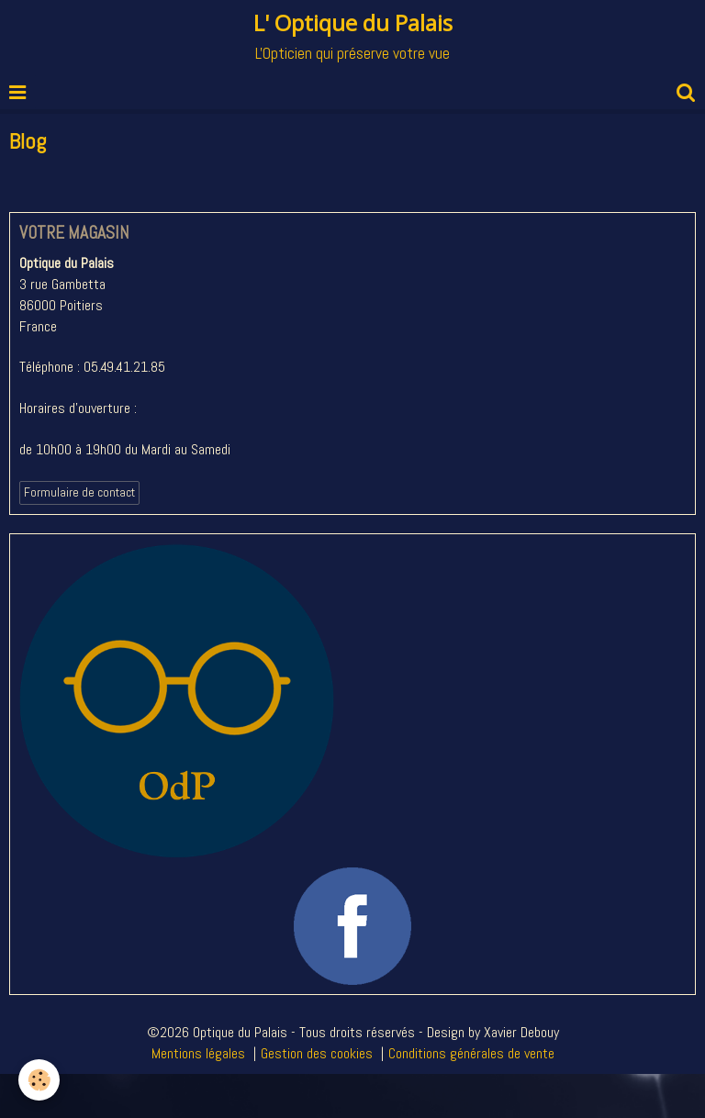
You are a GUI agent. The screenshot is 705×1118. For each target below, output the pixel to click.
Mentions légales (198, 1053)
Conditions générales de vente (471, 1053)
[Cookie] (39, 1080)
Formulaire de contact (79, 492)
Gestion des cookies (317, 1053)
